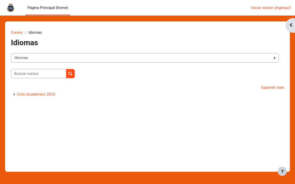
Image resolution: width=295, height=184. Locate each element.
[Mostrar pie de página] (282, 171)
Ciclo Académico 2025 (43, 94)
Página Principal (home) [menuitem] (47, 7)
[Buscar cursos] (45, 73)
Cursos (24, 32)
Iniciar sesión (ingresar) (271, 7)
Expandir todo (265, 87)
